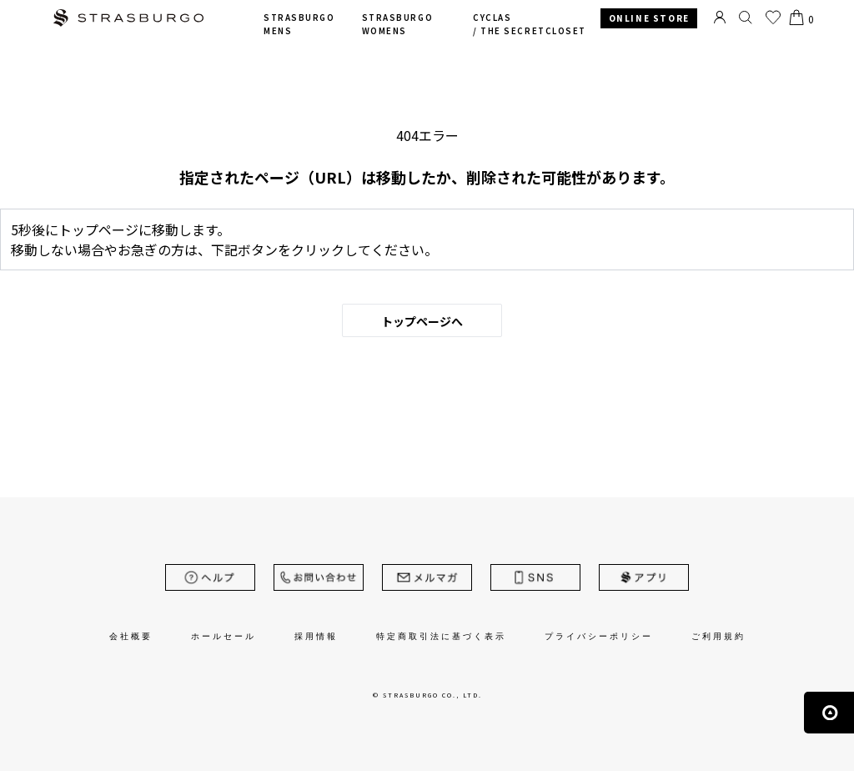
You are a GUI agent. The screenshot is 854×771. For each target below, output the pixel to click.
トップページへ (422, 321)
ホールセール (223, 636)
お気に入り (773, 17)
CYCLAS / (529, 25)
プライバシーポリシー (599, 636)
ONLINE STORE (649, 18)
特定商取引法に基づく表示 (441, 636)
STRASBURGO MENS (299, 25)
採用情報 (316, 636)
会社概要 (131, 636)
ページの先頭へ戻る (829, 712)
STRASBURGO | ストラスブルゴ (128, 19)
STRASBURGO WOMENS (397, 25)
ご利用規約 (718, 636)
